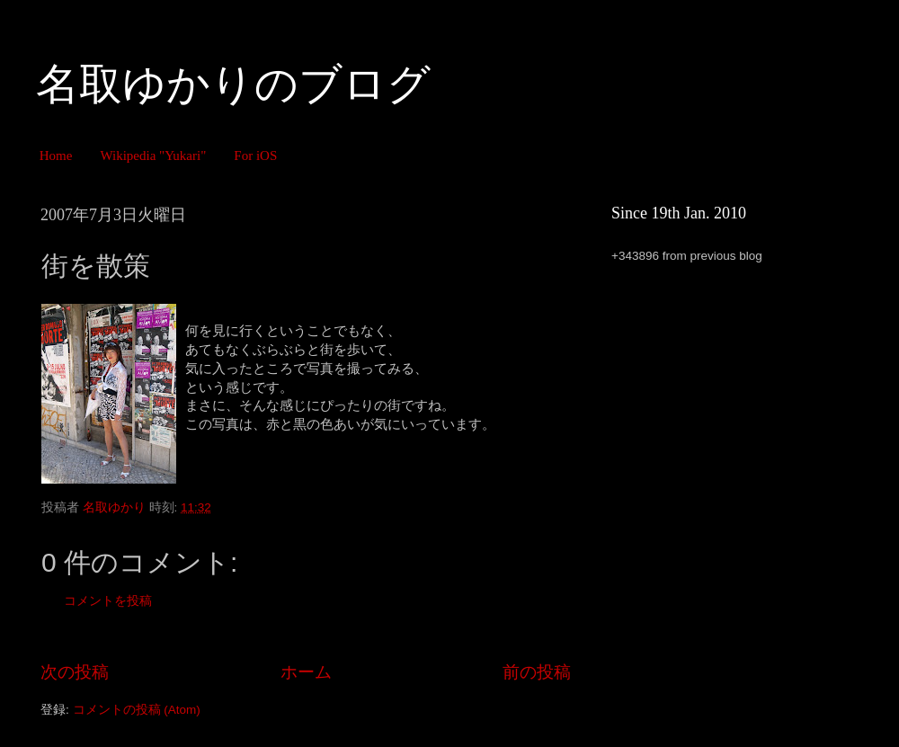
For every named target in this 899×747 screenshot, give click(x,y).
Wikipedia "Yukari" (153, 155)
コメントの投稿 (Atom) (136, 709)
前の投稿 (537, 672)
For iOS (255, 155)
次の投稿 (74, 672)
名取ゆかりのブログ (233, 84)
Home (56, 155)
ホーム (306, 672)
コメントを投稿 (108, 601)
